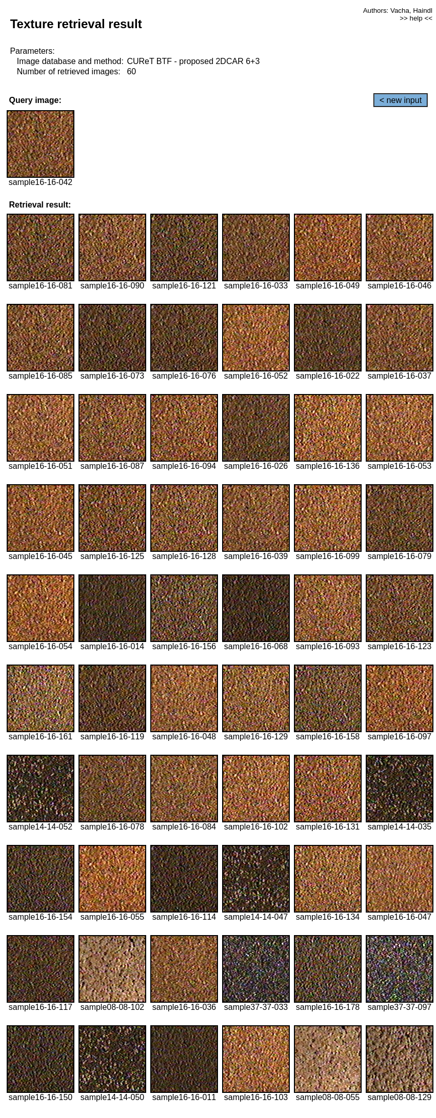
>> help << (416, 18)
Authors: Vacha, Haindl (397, 10)
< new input (401, 100)
